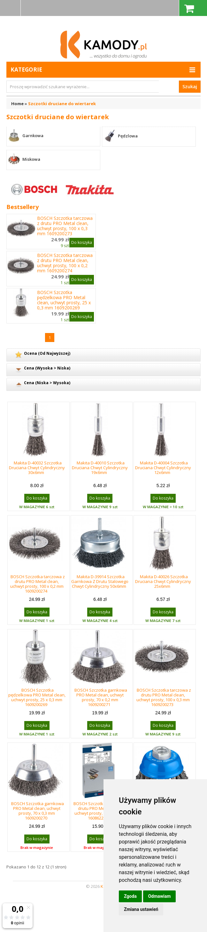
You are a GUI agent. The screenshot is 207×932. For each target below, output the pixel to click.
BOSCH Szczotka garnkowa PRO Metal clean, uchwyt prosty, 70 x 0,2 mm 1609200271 (100, 697)
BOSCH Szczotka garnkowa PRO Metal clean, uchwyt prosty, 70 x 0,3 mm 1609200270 (37, 811)
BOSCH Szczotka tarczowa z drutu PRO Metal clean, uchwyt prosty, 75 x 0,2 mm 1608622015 (100, 811)
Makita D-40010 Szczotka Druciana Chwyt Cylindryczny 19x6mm (100, 467)
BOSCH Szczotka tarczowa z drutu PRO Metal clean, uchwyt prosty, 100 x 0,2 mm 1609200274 (65, 263)
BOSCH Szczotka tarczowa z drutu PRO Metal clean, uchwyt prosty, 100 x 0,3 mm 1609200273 (65, 226)
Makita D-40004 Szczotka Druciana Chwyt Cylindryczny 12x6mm (163, 467)
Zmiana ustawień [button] (141, 909)
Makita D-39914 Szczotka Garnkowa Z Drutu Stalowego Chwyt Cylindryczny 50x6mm (99, 581)
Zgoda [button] (130, 896)
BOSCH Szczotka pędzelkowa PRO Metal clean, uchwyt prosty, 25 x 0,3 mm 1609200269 (64, 300)
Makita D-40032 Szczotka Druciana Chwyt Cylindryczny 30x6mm (37, 467)
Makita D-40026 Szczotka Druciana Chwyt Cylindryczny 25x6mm (163, 581)
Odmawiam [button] (159, 896)
